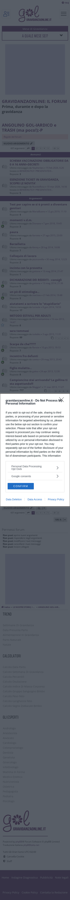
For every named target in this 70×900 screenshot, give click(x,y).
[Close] (62, 400)
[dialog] (35, 450)
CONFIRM (20, 486)
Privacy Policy (56, 499)
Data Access (34, 499)
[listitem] (35, 467)
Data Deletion (14, 499)
